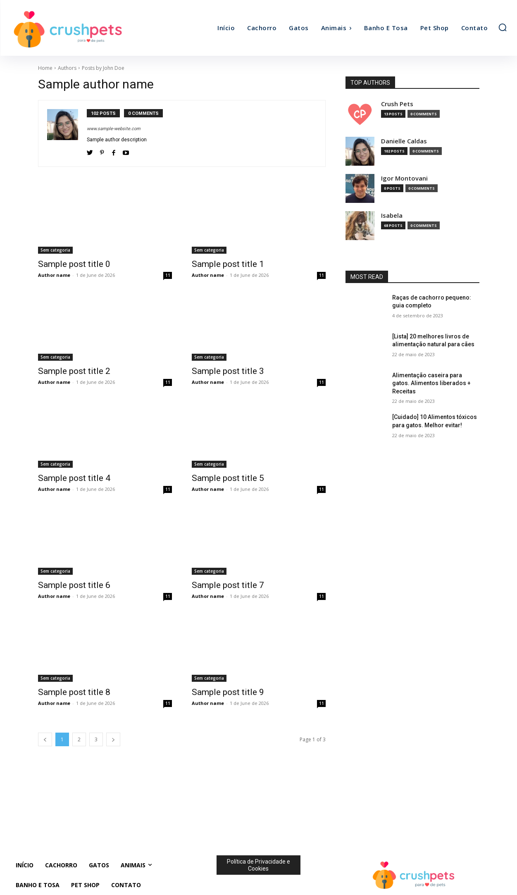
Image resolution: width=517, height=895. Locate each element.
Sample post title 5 (228, 478)
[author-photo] (67, 133)
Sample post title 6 (74, 585)
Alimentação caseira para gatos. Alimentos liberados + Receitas (431, 383)
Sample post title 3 (228, 371)
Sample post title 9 (228, 692)
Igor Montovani (404, 178)
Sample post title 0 (74, 264)
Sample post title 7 (228, 585)
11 (167, 275)
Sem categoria (55, 250)
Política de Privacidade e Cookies (258, 865)
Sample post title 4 (74, 478)
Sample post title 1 (228, 264)
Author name (54, 275)
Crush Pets (397, 104)
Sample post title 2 (74, 371)
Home (45, 67)
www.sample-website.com (114, 128)
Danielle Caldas (404, 141)
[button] (502, 27)
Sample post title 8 (74, 692)
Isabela (392, 215)
